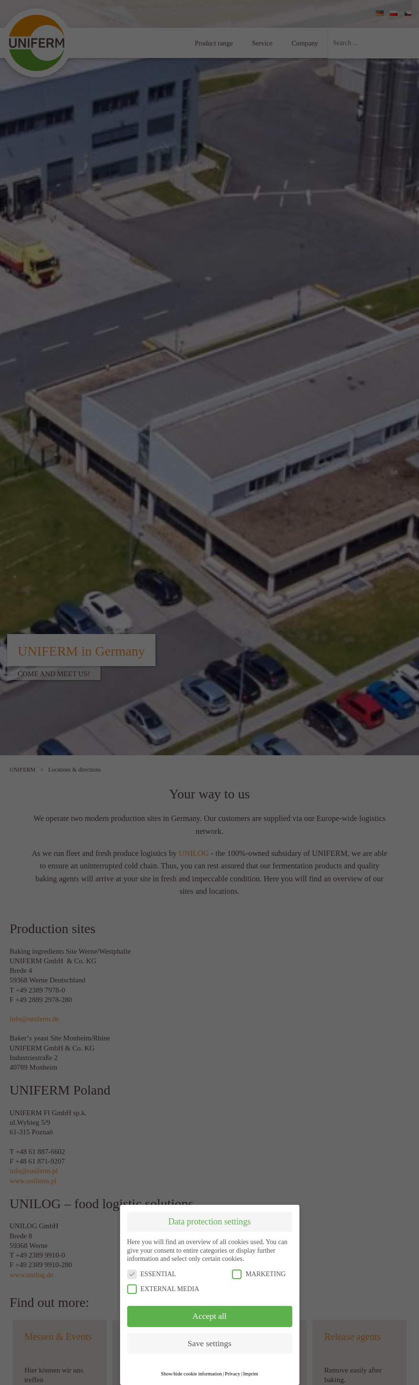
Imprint (250, 1373)
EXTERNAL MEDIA (163, 1288)
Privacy (232, 1373)
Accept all (209, 1316)
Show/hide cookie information (191, 1373)
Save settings (209, 1343)
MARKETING (259, 1274)
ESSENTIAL (151, 1274)
